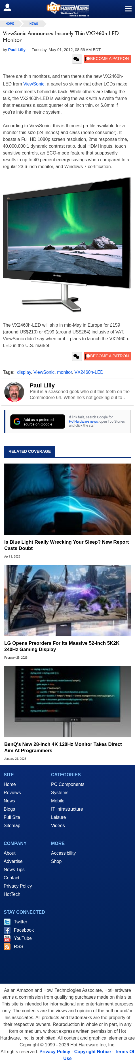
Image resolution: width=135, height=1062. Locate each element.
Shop (56, 861)
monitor (64, 372)
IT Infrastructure (67, 809)
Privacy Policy (18, 886)
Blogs (9, 809)
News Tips (14, 869)
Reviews (12, 792)
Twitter (20, 921)
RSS (18, 946)
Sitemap (12, 825)
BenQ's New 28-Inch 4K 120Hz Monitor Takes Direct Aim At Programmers (63, 747)
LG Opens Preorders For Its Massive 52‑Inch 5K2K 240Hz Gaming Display (61, 646)
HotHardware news (83, 421)
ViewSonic (33, 84)
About (10, 853)
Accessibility (63, 853)
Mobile (57, 800)
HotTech (12, 894)
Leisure (58, 817)
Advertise (13, 861)
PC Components (67, 784)
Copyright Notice (92, 1051)
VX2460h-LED (89, 372)
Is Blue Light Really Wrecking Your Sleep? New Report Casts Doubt (66, 545)
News (33, 23)
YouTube (23, 938)
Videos (58, 825)
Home (10, 784)
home (10, 23)
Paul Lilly (42, 385)
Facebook (24, 930)
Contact (11, 877)
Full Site (12, 817)
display (24, 372)
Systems (59, 792)
